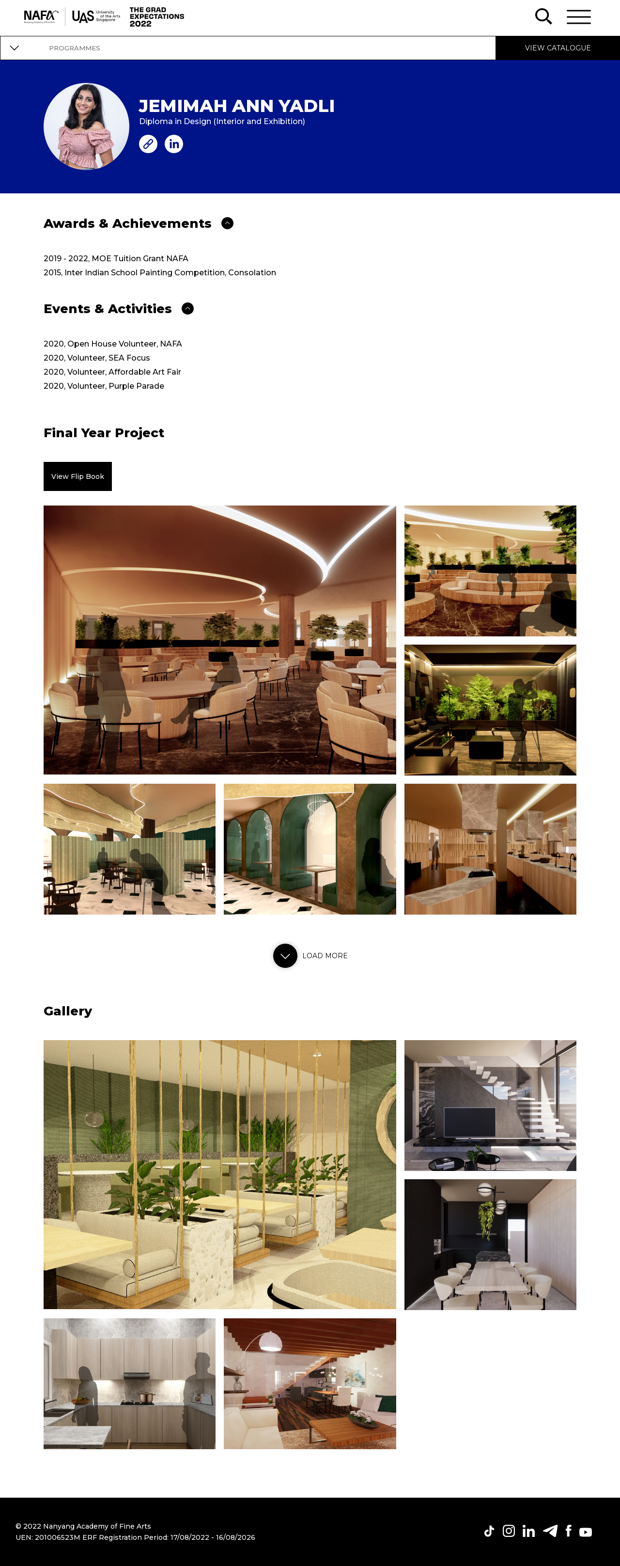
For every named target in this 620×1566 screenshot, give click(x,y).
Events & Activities (108, 308)
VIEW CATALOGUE (558, 48)
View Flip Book (77, 476)
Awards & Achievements (128, 223)
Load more (308, 956)
